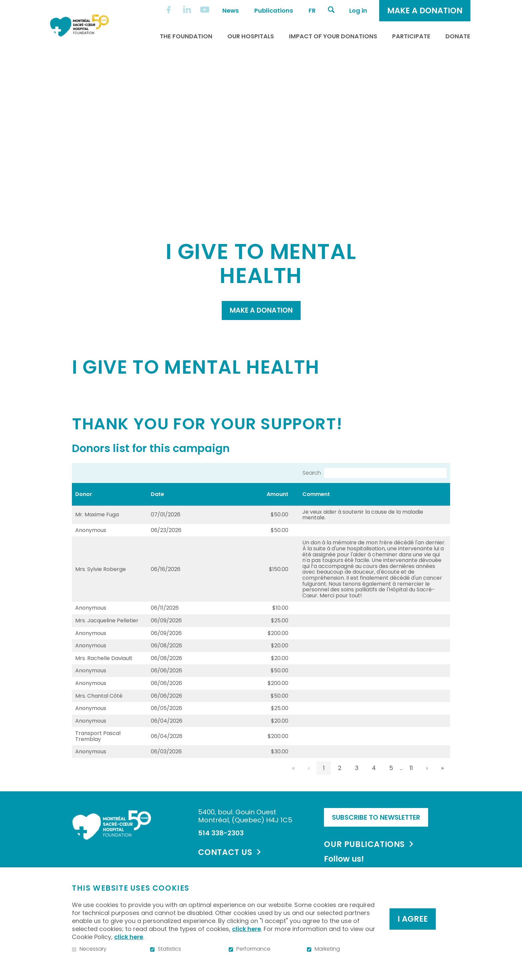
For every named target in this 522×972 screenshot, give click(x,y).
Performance (253, 949)
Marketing (327, 949)
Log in (358, 10)
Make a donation (261, 326)
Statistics (169, 949)
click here (246, 929)
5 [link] (391, 785)
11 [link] (411, 785)
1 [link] (324, 785)
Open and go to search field (331, 9)
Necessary (93, 949)
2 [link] (340, 785)
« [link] (293, 785)
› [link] (427, 785)
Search (312, 490)
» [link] (442, 785)
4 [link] (374, 785)
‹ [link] (309, 785)
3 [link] (357, 785)
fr (312, 10)
